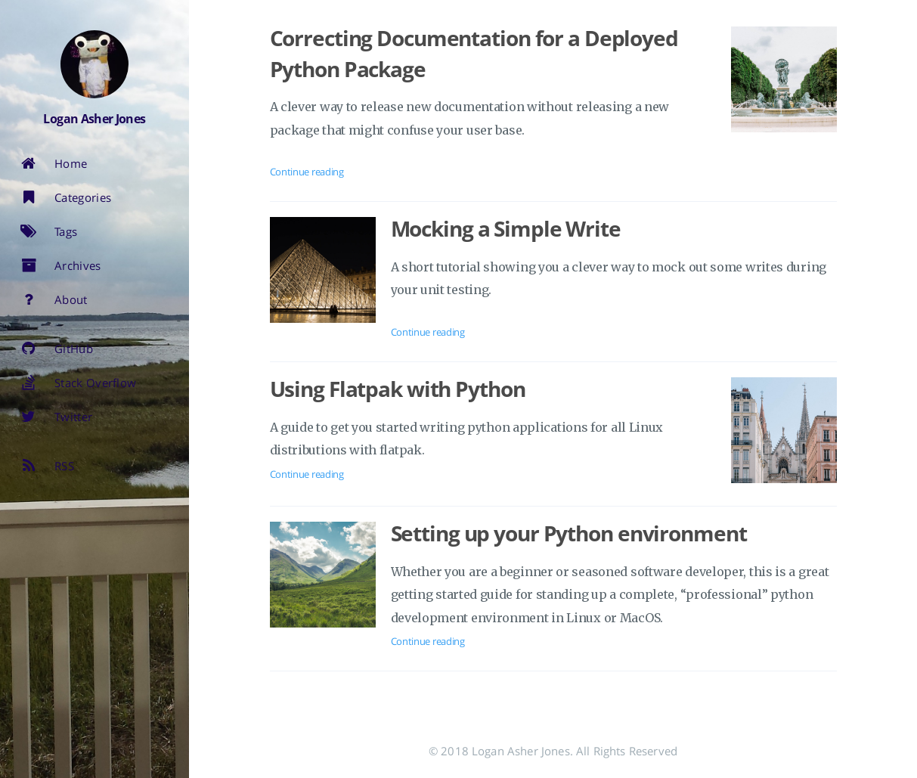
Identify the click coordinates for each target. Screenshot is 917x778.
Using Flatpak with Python (397, 388)
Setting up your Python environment (569, 533)
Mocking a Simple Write (506, 228)
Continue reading (307, 171)
